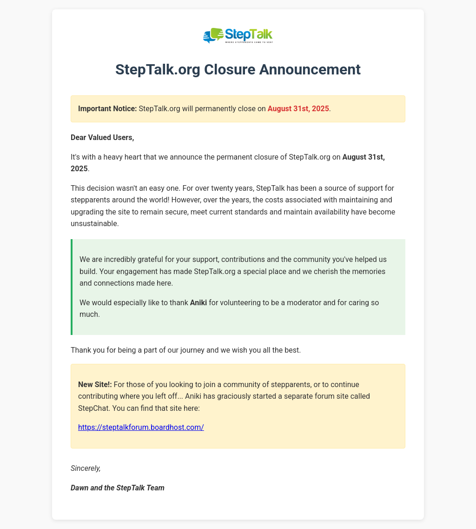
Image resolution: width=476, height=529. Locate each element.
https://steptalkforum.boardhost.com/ (141, 427)
